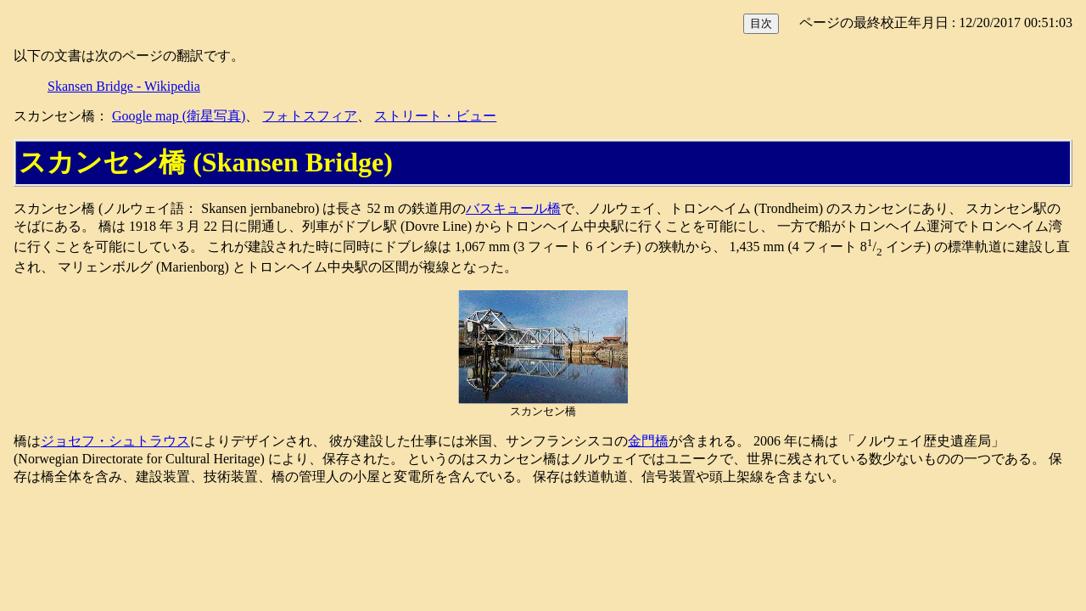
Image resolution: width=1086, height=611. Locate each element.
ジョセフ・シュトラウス (115, 441)
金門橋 (648, 441)
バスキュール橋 (513, 208)
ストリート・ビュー (435, 116)
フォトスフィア (309, 116)
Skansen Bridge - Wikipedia (124, 86)
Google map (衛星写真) (178, 116)
